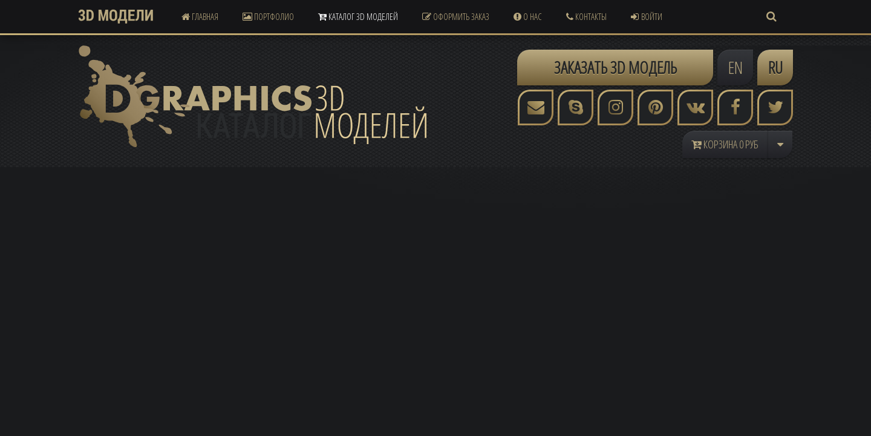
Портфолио (268, 16)
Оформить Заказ (455, 16)
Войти (646, 16)
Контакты (586, 16)
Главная (199, 16)
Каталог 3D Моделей (358, 16)
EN (735, 67)
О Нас (528, 16)
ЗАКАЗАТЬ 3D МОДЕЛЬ (615, 67)
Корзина (724, 144)
